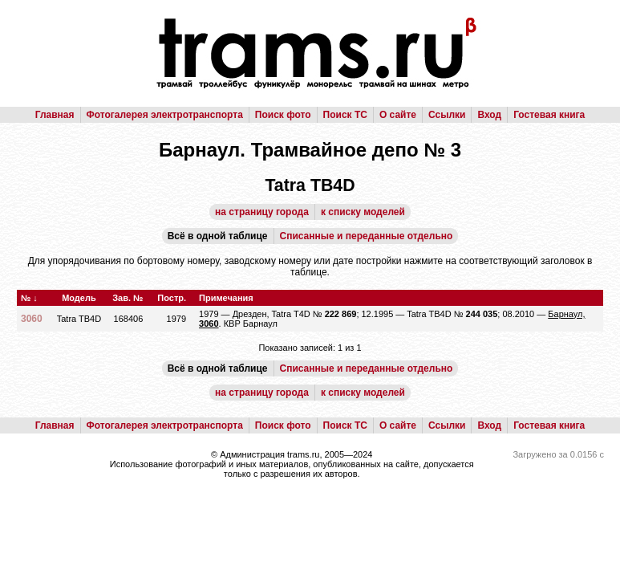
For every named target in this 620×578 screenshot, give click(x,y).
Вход (489, 114)
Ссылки (446, 114)
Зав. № (127, 298)
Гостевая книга (549, 114)
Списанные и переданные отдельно (366, 236)
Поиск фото (283, 114)
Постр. (171, 298)
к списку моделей (363, 212)
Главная (55, 114)
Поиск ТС (345, 114)
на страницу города (262, 212)
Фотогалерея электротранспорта (165, 114)
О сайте (397, 114)
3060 (32, 318)
